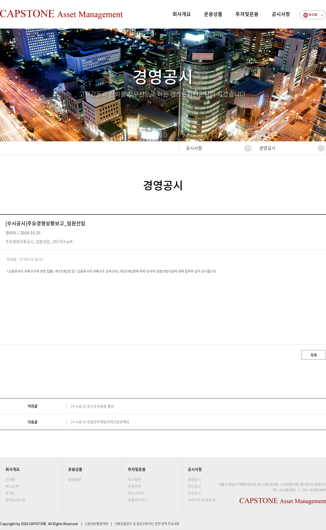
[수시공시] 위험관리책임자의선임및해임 (100, 421)
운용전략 (134, 486)
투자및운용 (247, 14)
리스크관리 (136, 492)
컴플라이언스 (138, 499)
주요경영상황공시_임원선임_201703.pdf (39, 241)
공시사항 (281, 14)
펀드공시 (194, 486)
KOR (313, 14)
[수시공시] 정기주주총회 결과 (92, 406)
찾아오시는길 (15, 499)
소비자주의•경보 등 (202, 499)
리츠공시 (194, 492)
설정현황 (74, 479)
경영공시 (267, 148)
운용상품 (213, 14)
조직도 (10, 492)
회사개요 (182, 14)
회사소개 (11, 486)
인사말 (10, 479)
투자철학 (134, 479)
